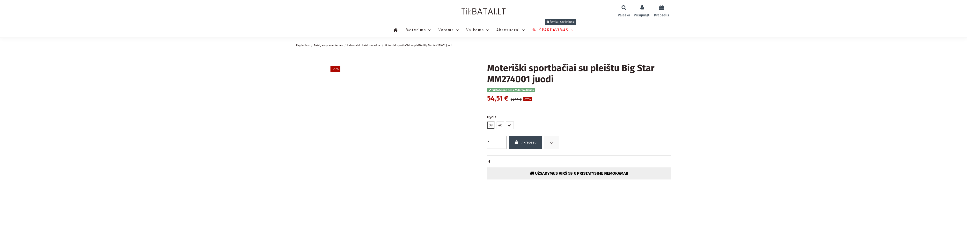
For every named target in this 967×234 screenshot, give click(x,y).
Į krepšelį (525, 142)
